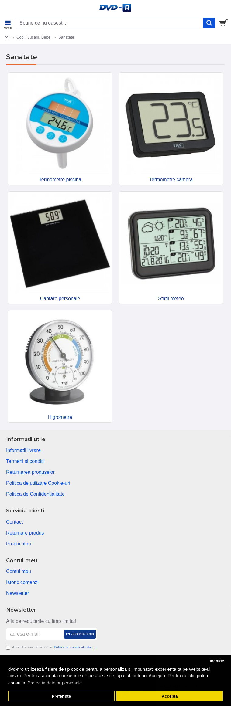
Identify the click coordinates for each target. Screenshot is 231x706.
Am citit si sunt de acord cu (50, 647)
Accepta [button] (170, 696)
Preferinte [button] (61, 696)
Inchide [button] (217, 661)
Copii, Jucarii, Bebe (33, 37)
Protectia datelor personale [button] (54, 682)
